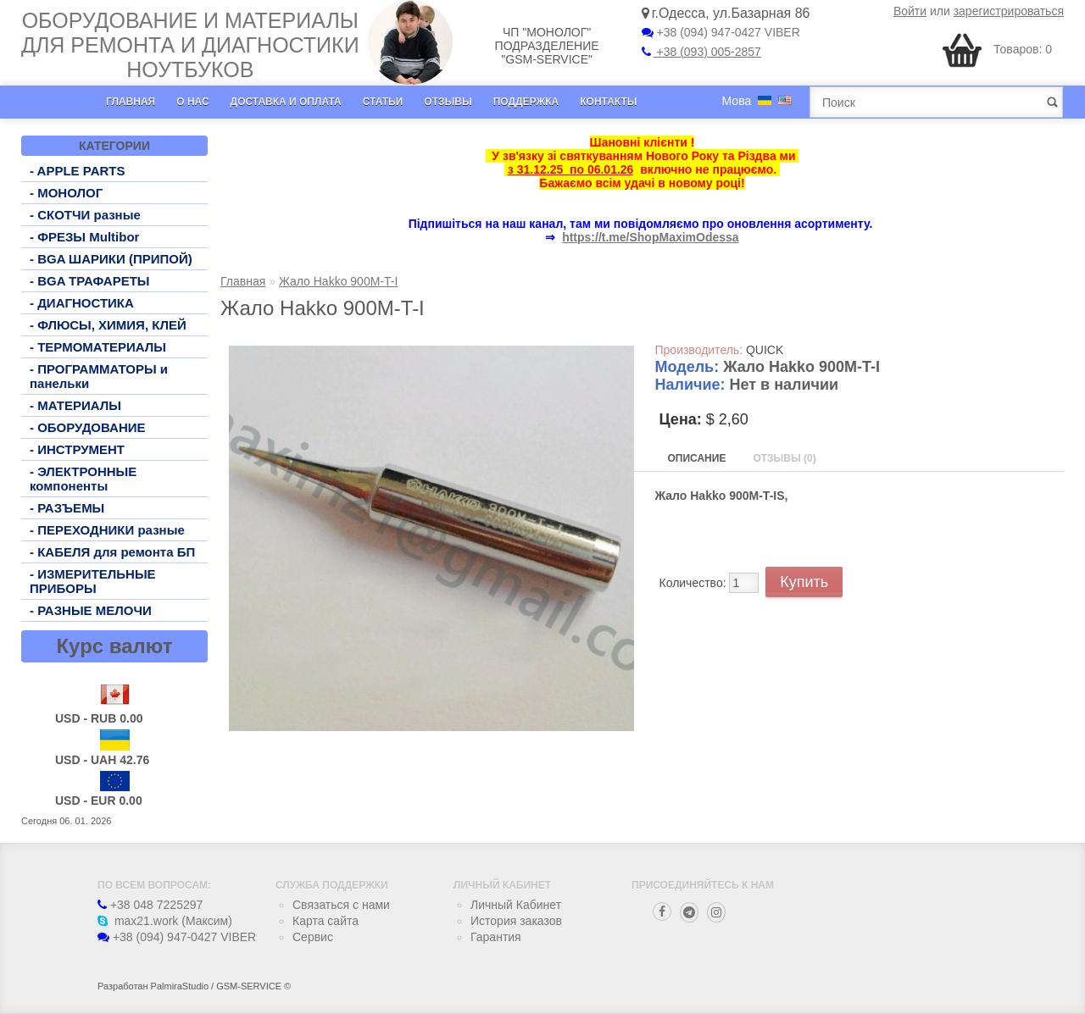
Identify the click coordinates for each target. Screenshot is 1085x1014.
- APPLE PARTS (77, 170)
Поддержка (526, 102)
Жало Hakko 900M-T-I (338, 281)
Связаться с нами (341, 904)
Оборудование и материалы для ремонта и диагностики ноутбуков (190, 44)
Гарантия (495, 937)
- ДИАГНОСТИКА (82, 303)
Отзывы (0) (784, 458)
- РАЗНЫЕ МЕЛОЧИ (91, 610)
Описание (697, 458)
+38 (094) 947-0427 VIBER (721, 32)
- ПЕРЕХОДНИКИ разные (107, 530)
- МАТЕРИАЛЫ (75, 405)
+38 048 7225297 (150, 904)
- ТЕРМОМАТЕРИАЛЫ (98, 347)
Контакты (608, 102)
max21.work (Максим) (164, 921)
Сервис (312, 937)
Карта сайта (325, 921)
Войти (909, 11)
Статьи (383, 102)
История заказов (516, 921)
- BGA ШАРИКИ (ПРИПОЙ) (111, 259)
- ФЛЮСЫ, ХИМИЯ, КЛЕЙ (108, 325)
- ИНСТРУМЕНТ (77, 449)
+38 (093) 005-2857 (701, 51)
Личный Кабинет (515, 904)
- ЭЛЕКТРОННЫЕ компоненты (83, 478)
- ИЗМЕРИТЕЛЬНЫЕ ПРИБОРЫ (93, 581)
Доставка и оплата (286, 102)
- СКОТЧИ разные (85, 215)
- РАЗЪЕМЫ (67, 508)
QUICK (764, 350)
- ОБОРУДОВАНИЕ (88, 427)
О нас (192, 102)
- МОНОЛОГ (66, 193)
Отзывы (447, 102)
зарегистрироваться (1009, 11)
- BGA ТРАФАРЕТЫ (90, 281)
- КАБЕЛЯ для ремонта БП (112, 552)
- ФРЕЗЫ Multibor (84, 237)
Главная (130, 102)
